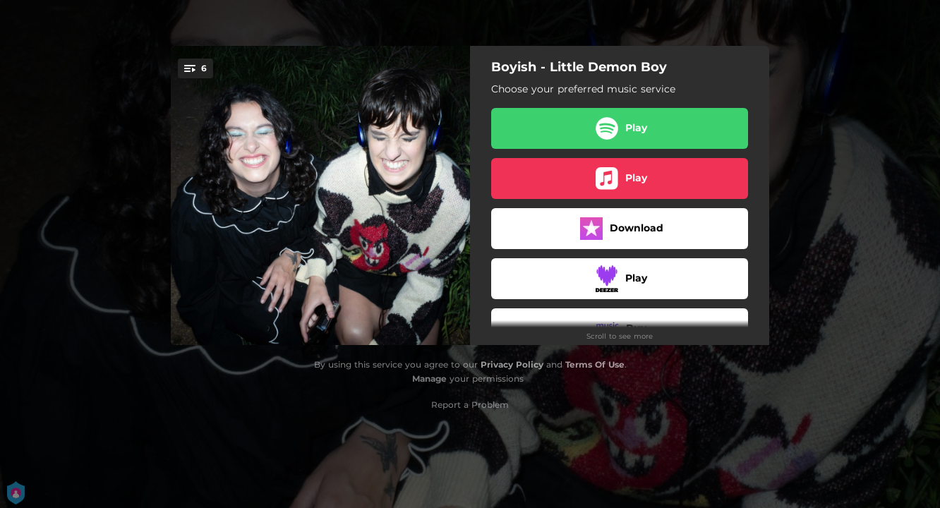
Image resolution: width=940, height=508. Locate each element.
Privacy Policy (512, 364)
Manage (429, 378)
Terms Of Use (595, 364)
